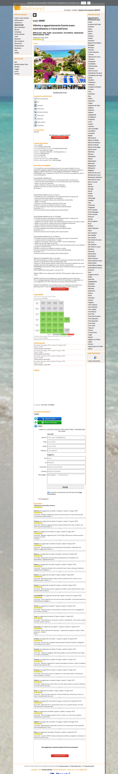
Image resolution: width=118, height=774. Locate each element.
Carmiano (91, 59)
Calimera (91, 50)
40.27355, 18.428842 (47, 405)
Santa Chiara (92, 263)
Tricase (90, 330)
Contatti (74, 10)
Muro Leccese (92, 182)
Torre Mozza (92, 312)
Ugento (90, 337)
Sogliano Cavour (93, 275)
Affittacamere (18, 20)
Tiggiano (91, 302)
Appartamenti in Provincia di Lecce (94, 19)
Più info (83, 3)
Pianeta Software (47, 769)
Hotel (16, 36)
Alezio (90, 29)
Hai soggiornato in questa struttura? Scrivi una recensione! (60, 747)
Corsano (91, 89)
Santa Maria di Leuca (95, 268)
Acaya (90, 22)
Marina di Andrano (94, 142)
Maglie (90, 136)
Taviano (90, 300)
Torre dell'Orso (93, 307)
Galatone (91, 110)
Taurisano (91, 298)
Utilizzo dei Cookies (89, 766)
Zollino (90, 349)
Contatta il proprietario (59, 137)
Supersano (91, 291)
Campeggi (17, 32)
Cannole (90, 54)
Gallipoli (90, 112)
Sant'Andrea (92, 254)
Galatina (90, 108)
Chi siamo (67, 10)
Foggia (16, 69)
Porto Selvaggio (93, 212)
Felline (90, 98)
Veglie (90, 342)
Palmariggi (91, 198)
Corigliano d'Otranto (94, 87)
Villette (16, 53)
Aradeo (90, 38)
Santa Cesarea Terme (95, 261)
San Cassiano (92, 233)
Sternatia (91, 288)
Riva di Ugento (92, 221)
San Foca (91, 242)
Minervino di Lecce (94, 173)
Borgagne (91, 45)
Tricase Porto (92, 332)
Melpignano (92, 166)
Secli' (89, 272)
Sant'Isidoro (92, 256)
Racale (90, 219)
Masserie (17, 39)
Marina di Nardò (93, 145)
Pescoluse (91, 205)
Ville (15, 50)
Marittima (91, 152)
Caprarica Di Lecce (94, 57)
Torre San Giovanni (94, 316)
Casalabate (91, 64)
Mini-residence (19, 41)
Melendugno (92, 161)
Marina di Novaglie (94, 147)
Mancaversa (92, 138)
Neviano (90, 186)
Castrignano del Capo (95, 75)
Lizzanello (91, 133)
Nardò (90, 184)
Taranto (16, 74)
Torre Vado (91, 325)
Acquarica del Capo (94, 24)
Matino (90, 159)
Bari (15, 62)
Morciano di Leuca (94, 180)
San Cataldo (92, 235)
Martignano (92, 156)
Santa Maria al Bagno (95, 265)
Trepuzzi (91, 328)
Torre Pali (91, 314)
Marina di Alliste (93, 140)
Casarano (91, 68)
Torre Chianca (92, 305)
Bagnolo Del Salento (94, 43)
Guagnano (91, 119)
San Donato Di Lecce (95, 240)
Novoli (90, 191)
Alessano (91, 27)
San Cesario (92, 237)
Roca (89, 224)
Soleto (90, 277)
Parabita (90, 200)
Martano (91, 154)
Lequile (90, 124)
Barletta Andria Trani (21, 64)
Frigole (90, 103)
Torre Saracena (93, 319)
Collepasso (91, 82)
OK (89, 3)
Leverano (91, 126)
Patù (89, 203)
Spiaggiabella (92, 281)
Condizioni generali (63, 766)
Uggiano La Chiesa (94, 339)
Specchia (91, 279)
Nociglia (90, 189)
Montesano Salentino (95, 177)
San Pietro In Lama (94, 247)
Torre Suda (91, 323)
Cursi (89, 91)
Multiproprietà (19, 46)
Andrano (91, 36)
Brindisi (16, 67)
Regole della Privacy (76, 766)
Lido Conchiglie (93, 129)
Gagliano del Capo (94, 105)
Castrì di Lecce (93, 71)
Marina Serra (92, 149)
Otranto (90, 196)
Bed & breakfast (19, 27)
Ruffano (90, 226)
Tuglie (90, 335)
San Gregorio (92, 244)
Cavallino (91, 80)
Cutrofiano (91, 94)
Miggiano (91, 170)
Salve (90, 230)
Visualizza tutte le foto (60, 92)
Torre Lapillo (92, 309)
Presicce (91, 217)
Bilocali (16, 29)
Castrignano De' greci (95, 73)
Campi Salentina (93, 52)
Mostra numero (50, 419)
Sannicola (91, 251)
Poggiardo (91, 207)
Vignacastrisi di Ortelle (95, 346)
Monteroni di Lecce (94, 175)
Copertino (91, 85)
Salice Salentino (93, 228)
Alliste (90, 34)
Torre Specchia (93, 321)
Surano (90, 293)
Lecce (16, 71)
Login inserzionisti (94, 361)
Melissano (91, 163)
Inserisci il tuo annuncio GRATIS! (89, 10)
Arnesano (91, 41)
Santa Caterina (93, 258)
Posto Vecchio (92, 214)
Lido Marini (91, 131)
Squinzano (91, 286)
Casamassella (92, 66)
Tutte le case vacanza (21, 18)
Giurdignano (92, 117)
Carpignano (92, 61)
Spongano (91, 284)
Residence (17, 48)
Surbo (90, 295)
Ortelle (90, 193)
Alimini (90, 31)
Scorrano (91, 270)
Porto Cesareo (92, 210)
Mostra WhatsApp (50, 423)
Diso (89, 96)
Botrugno (91, 47)
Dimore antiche (19, 34)
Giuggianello (92, 115)
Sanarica (91, 249)
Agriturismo (18, 23)
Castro (90, 78)
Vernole (90, 344)
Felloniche (91, 101)
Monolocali (18, 43)
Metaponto (91, 168)
